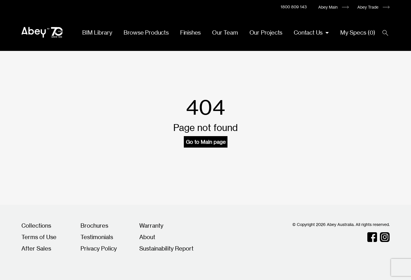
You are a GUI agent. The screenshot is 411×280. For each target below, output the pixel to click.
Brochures (94, 225)
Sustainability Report (166, 248)
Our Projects (266, 32)
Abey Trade (367, 7)
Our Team (225, 32)
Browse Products (146, 32)
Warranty (151, 225)
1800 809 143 (294, 6)
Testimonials (96, 237)
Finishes (190, 32)
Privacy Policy (98, 248)
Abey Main (328, 7)
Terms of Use (39, 237)
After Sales (36, 248)
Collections (36, 225)
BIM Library (97, 32)
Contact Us (309, 32)
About (147, 237)
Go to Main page (205, 142)
